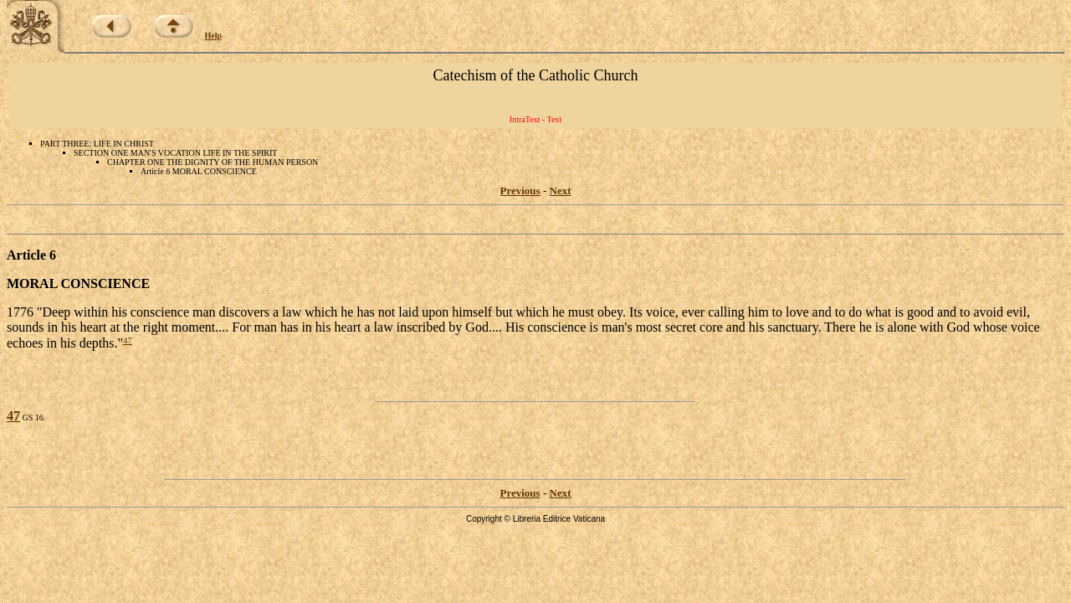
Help (214, 35)
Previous (520, 190)
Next (560, 190)
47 (127, 340)
